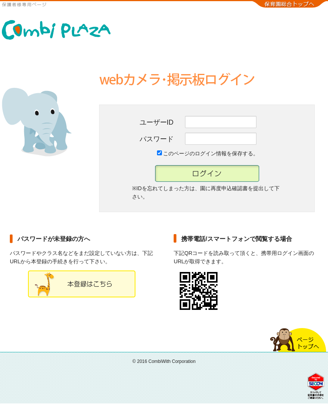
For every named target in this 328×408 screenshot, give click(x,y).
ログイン (207, 173)
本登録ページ (82, 283)
